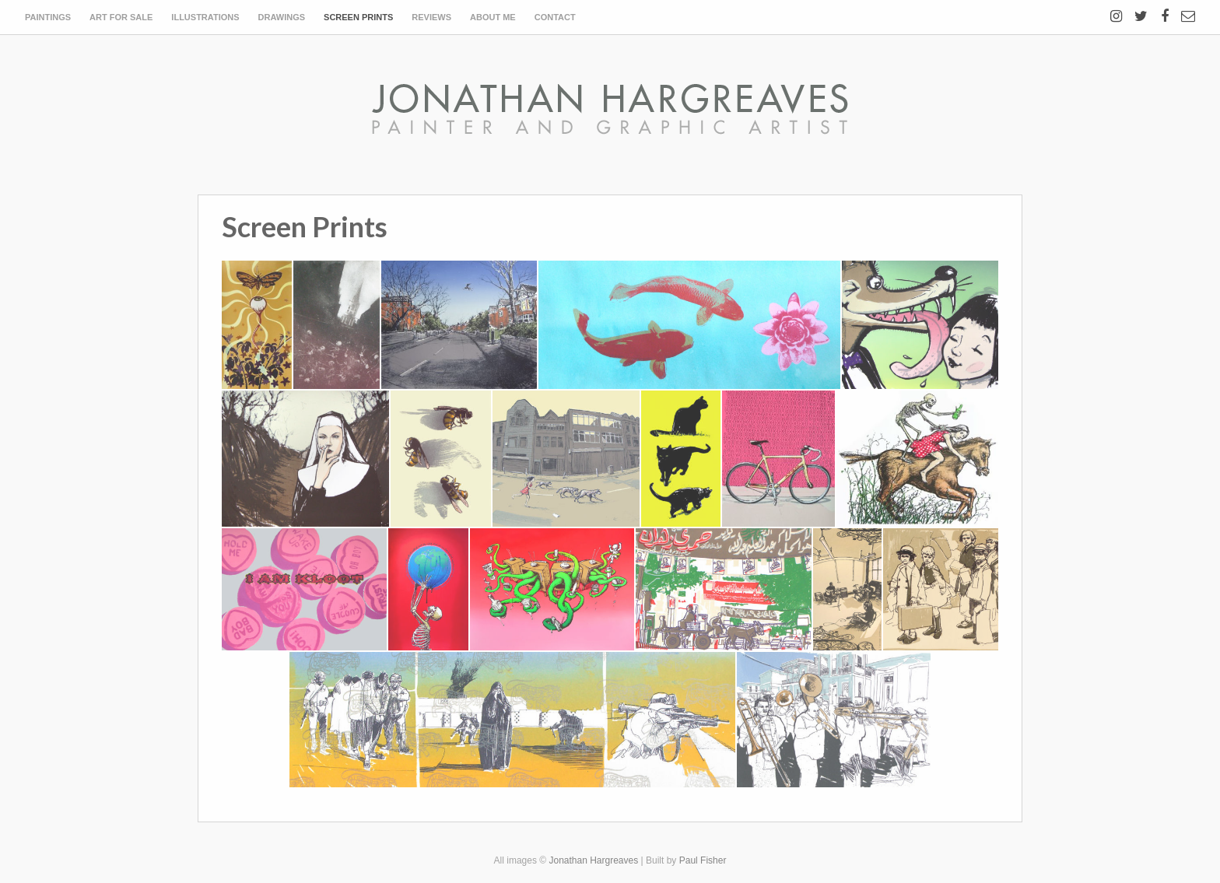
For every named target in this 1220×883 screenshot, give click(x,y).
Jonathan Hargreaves (593, 860)
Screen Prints (358, 17)
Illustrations (205, 17)
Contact (555, 17)
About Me (493, 17)
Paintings (48, 17)
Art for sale (120, 17)
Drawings (282, 17)
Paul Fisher (703, 860)
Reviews (431, 17)
